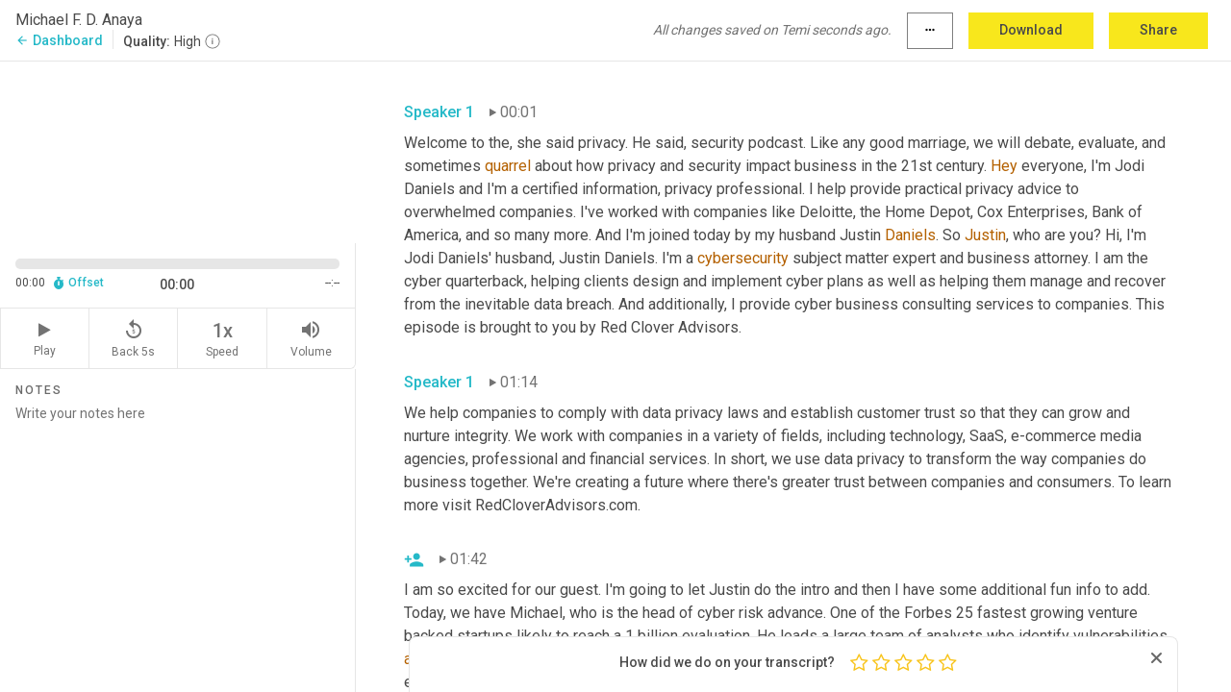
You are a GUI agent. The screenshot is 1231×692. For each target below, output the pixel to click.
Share (1158, 29)
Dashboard (59, 40)
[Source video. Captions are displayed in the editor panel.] (178, 150)
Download (1031, 29)
